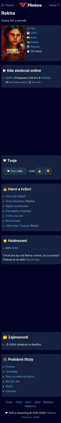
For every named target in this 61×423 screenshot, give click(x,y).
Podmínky (27, 417)
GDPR (36, 417)
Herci (28, 402)
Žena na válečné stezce (20, 376)
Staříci (9, 386)
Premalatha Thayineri (18, 211)
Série (37, 402)
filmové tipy (32, 259)
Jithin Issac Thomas (17, 225)
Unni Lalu (11, 196)
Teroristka (12, 371)
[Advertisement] (29, 121)
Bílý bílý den (13, 381)
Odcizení (11, 391)
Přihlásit (7, 5)
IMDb (15, 248)
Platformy (30, 406)
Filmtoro (51, 412)
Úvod (9, 402)
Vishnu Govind (14, 215)
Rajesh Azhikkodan (17, 206)
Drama (35, 42)
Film (33, 28)
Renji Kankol (13, 220)
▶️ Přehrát (45, 77)
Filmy (19, 402)
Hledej (54, 5)
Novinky (48, 402)
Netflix (9, 77)
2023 (34, 32)
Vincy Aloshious (15, 201)
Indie (33, 37)
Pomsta (35, 46)
